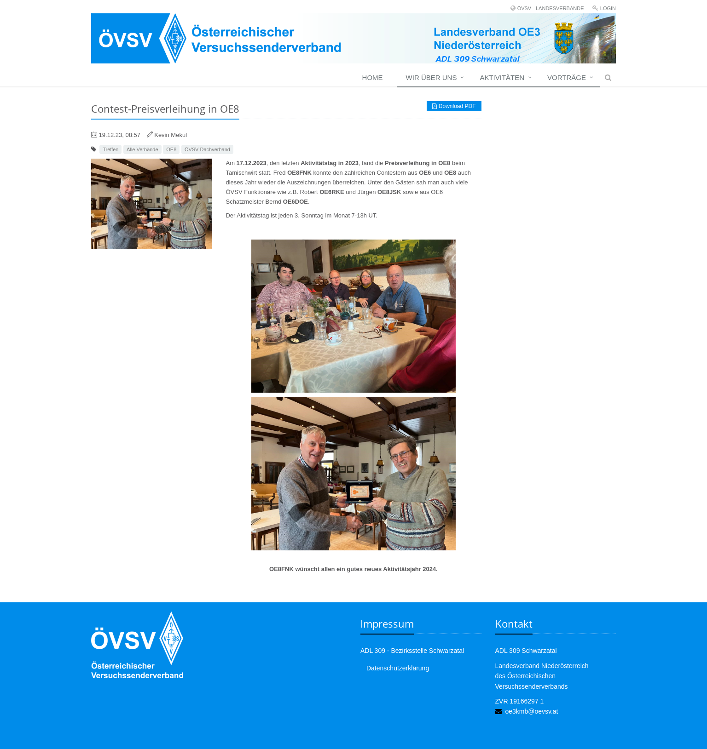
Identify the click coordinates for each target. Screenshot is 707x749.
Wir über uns (431, 77)
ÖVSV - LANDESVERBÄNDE (550, 8)
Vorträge (566, 77)
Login (608, 8)
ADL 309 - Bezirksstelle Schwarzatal (412, 650)
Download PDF (453, 106)
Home (372, 77)
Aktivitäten (502, 77)
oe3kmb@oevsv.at (531, 711)
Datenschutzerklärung (397, 668)
